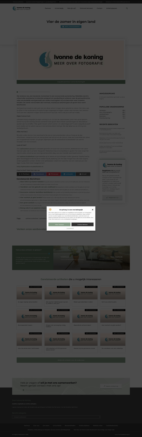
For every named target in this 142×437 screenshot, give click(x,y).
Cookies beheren (82, 224)
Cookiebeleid (70, 228)
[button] (93, 210)
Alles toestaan (59, 224)
